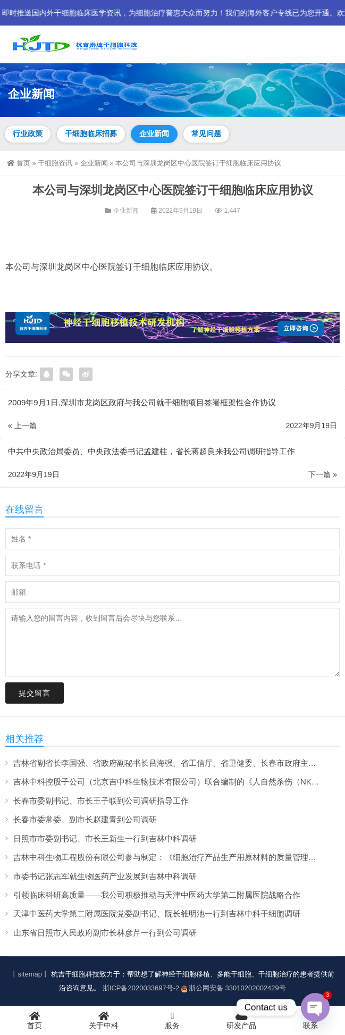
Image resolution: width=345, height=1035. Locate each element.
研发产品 (241, 1020)
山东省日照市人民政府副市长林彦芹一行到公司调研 (105, 932)
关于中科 (103, 1020)
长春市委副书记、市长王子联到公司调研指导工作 (101, 800)
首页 (18, 163)
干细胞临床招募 (91, 133)
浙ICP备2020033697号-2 (141, 988)
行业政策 (28, 133)
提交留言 (35, 693)
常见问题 (206, 133)
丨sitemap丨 (30, 974)
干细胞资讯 (55, 163)
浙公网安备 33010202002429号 (233, 988)
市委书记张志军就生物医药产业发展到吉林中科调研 (105, 876)
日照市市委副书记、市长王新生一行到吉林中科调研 (105, 838)
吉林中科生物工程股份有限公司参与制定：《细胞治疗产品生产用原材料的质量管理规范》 (172, 857)
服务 (172, 1020)
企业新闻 (154, 133)
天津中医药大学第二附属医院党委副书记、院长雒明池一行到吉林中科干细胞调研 (156, 913)
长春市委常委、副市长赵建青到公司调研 (85, 819)
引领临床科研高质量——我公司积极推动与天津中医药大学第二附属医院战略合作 (156, 894)
